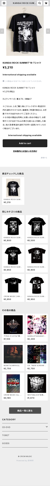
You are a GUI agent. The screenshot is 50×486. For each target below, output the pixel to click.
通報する (44, 158)
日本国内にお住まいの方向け (25, 151)
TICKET (5, 435)
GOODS (5, 443)
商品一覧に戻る (25, 410)
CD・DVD (6, 427)
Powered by (25, 461)
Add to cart (25, 143)
